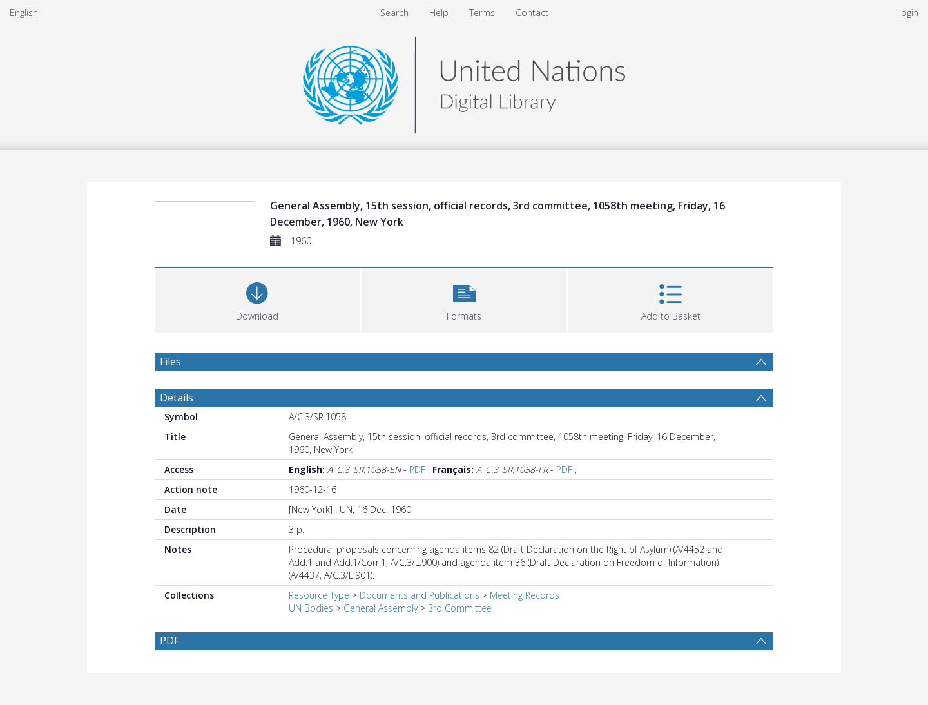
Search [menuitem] (394, 12)
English (24, 12)
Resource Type (319, 595)
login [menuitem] (908, 12)
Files (170, 361)
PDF (417, 469)
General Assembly (380, 608)
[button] (464, 298)
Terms (482, 12)
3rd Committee (460, 608)
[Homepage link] (464, 81)
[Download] (257, 298)
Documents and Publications (419, 595)
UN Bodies (311, 608)
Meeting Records (524, 595)
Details (176, 398)
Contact (532, 12)
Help (439, 12)
